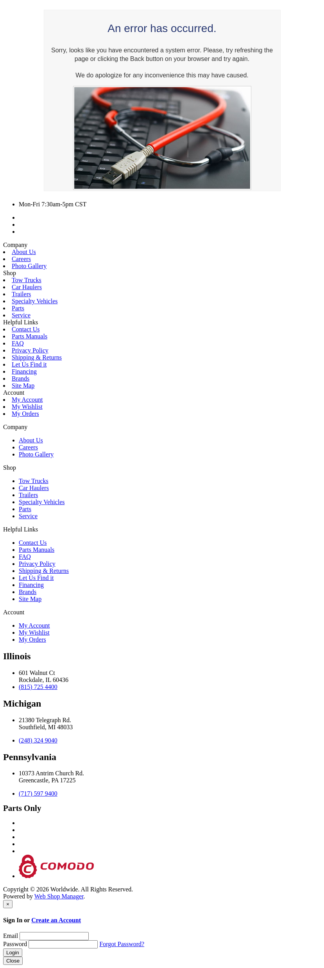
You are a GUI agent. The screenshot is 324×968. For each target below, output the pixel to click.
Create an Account (56, 920)
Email (10, 935)
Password (15, 944)
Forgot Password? (121, 944)
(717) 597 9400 (38, 793)
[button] (162, 245)
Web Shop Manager (59, 896)
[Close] (8, 904)
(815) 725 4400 (38, 687)
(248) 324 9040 (38, 740)
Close (13, 961)
